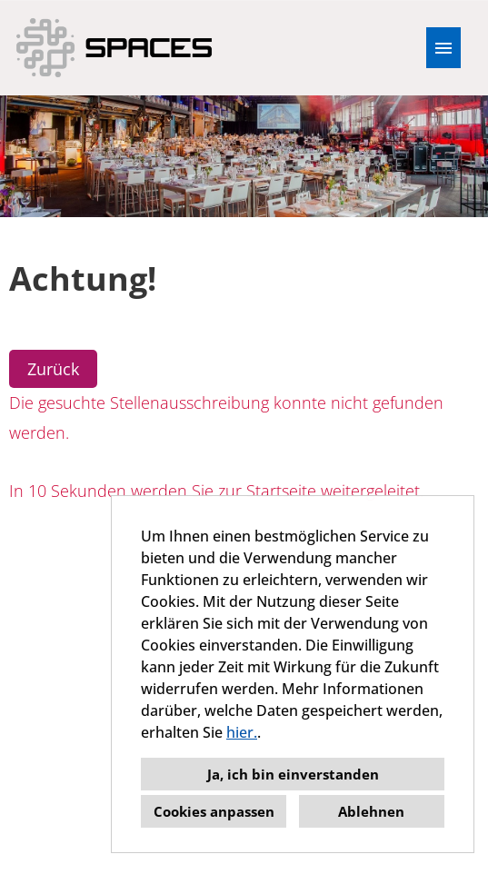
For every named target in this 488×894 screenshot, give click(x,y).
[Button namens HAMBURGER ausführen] (443, 47)
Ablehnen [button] (371, 811)
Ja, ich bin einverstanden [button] (293, 774)
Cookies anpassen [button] (214, 811)
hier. (241, 732)
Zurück (53, 369)
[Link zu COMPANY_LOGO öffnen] (114, 47)
